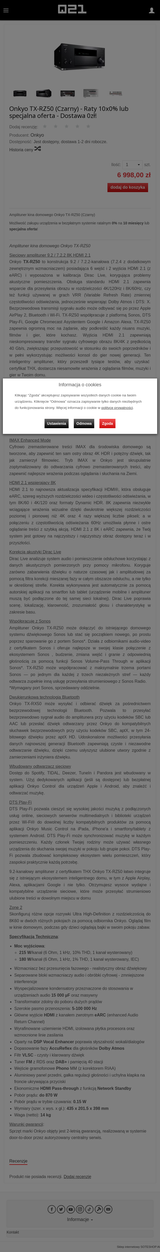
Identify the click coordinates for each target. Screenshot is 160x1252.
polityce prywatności (117, 408)
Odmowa (84, 423)
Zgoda (107, 423)
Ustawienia (56, 423)
